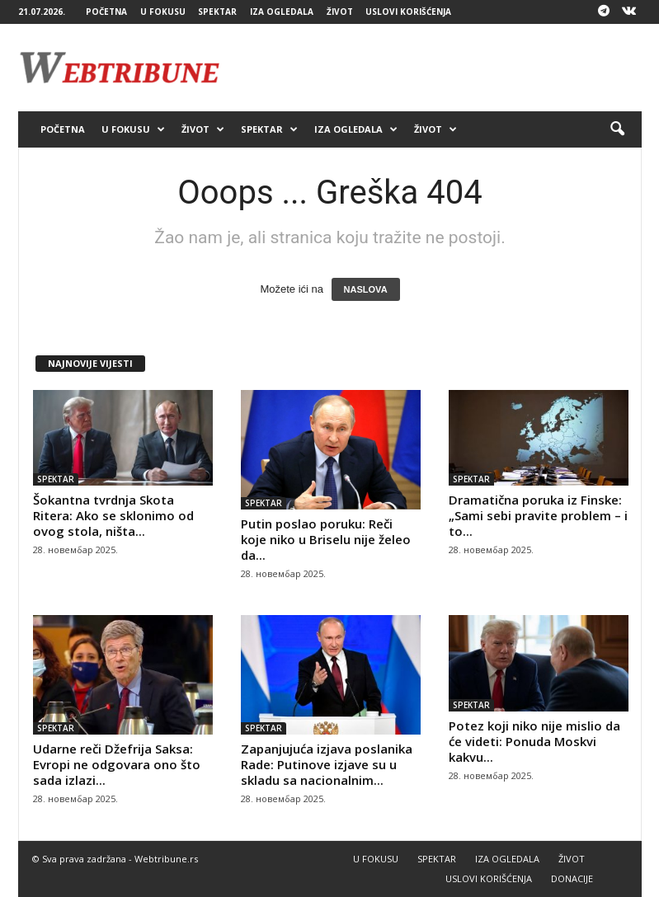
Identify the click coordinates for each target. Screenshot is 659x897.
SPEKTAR (217, 11)
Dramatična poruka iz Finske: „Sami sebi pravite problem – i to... (538, 515)
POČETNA (106, 11)
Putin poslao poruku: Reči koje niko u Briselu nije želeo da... (326, 539)
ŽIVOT (340, 11)
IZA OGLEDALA (281, 11)
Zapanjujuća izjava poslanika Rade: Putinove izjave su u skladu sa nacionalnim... (326, 764)
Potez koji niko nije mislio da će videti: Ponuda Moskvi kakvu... (534, 741)
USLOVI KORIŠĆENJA (408, 11)
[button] (617, 129)
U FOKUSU (163, 11)
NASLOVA (366, 289)
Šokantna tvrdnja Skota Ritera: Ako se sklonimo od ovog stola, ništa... (113, 515)
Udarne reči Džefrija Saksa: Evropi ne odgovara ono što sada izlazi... (116, 764)
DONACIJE (572, 878)
